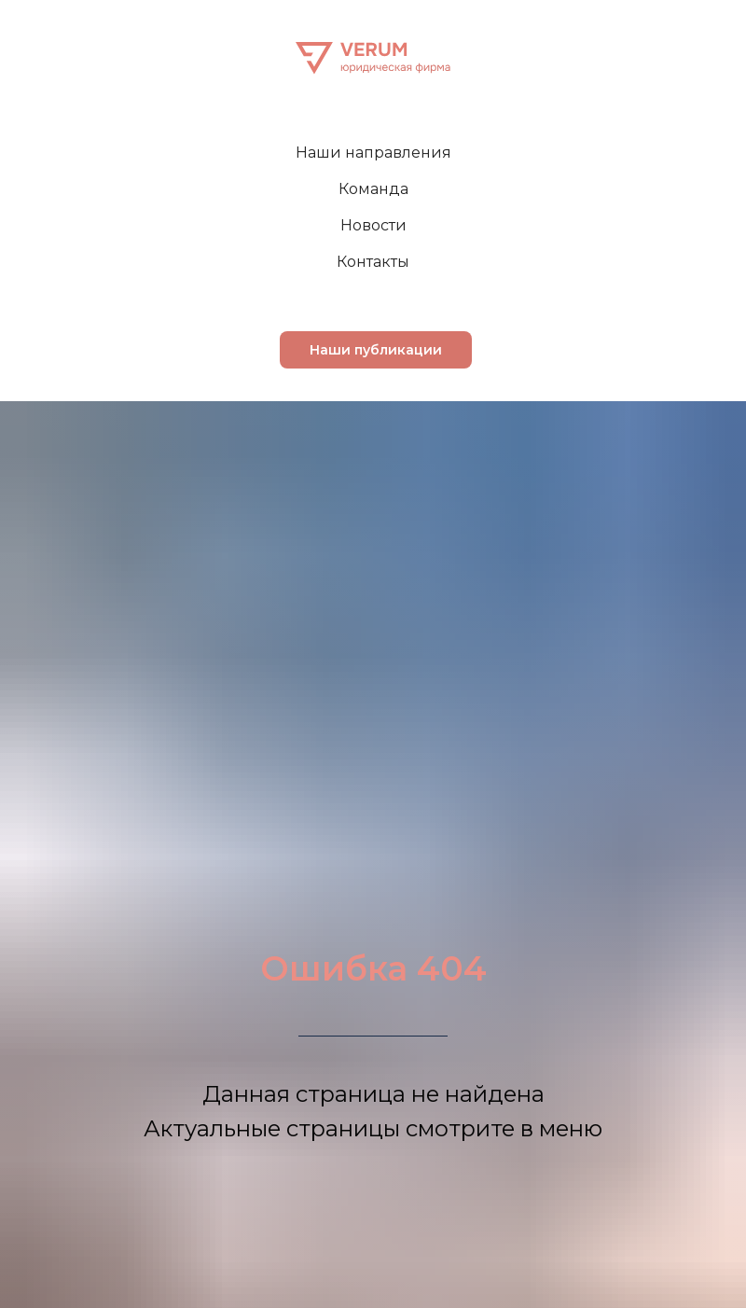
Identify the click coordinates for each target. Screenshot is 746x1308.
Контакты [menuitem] (373, 262)
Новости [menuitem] (373, 225)
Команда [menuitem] (373, 189)
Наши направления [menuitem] (373, 152)
